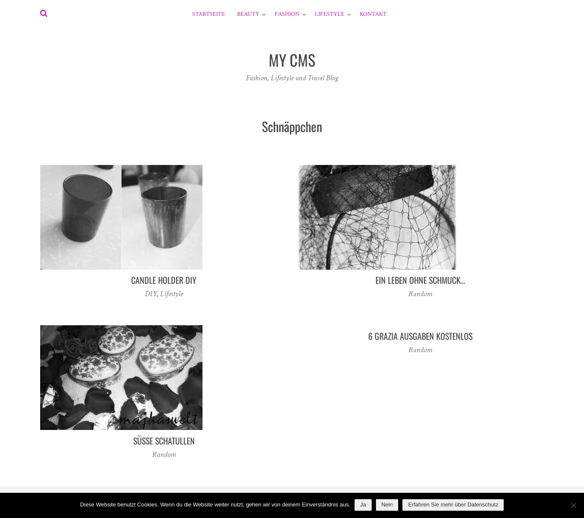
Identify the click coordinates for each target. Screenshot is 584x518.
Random (420, 294)
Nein (387, 504)
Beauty (248, 14)
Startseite (208, 14)
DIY (151, 294)
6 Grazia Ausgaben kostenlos (420, 336)
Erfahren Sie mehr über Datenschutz (453, 504)
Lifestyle (329, 14)
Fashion (287, 14)
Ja (363, 504)
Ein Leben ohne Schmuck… (420, 280)
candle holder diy (164, 280)
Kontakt (373, 14)
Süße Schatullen (164, 440)
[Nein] (573, 505)
